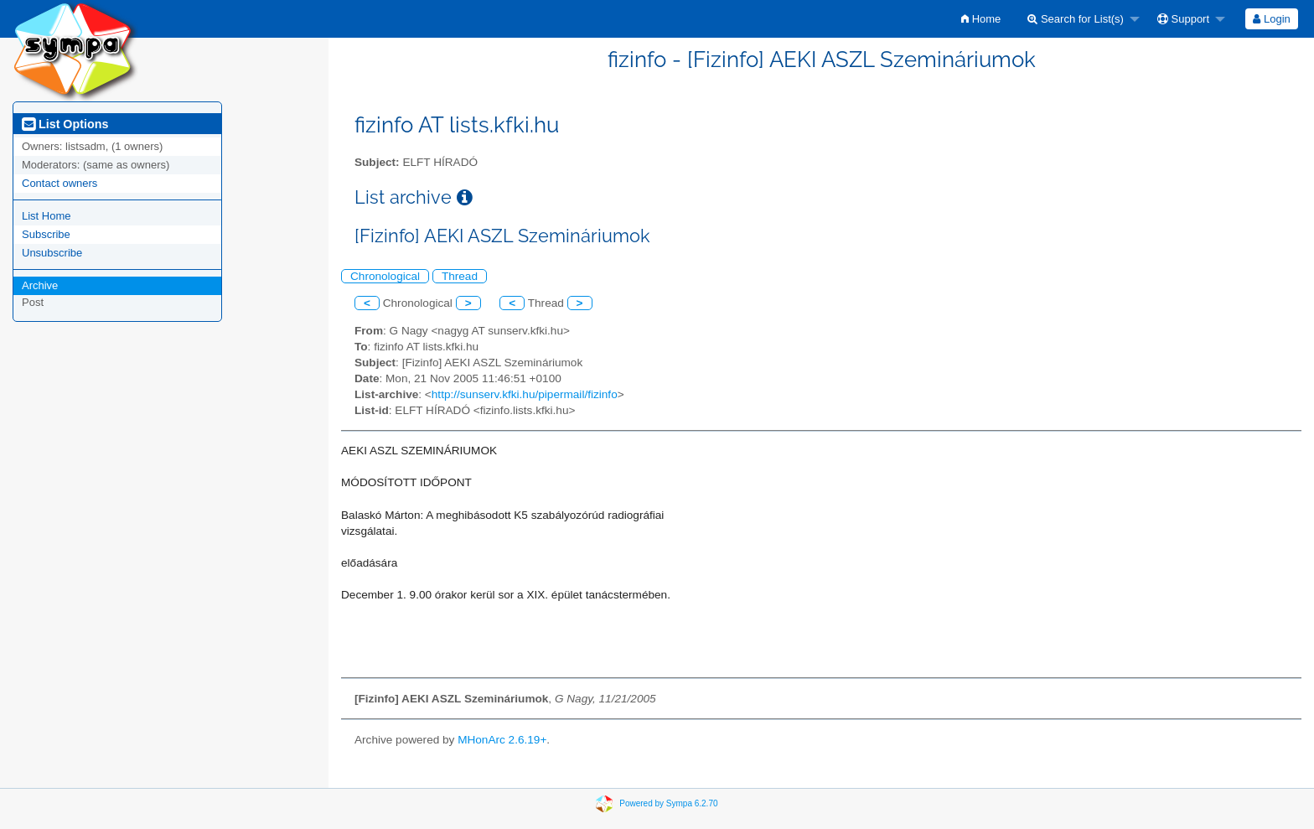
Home (981, 19)
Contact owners (59, 183)
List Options (65, 124)
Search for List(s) (1075, 19)
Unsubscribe (52, 252)
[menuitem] (981, 19)
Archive (40, 285)
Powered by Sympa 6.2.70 (668, 802)
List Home (46, 216)
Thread (460, 276)
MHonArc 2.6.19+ (502, 739)
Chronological (385, 276)
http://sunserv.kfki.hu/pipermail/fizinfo (525, 394)
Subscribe (46, 234)
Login (1271, 19)
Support (1183, 19)
